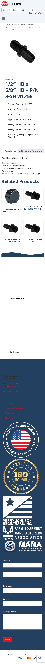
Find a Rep (10, 418)
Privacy (22, 654)
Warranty (9, 413)
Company (6, 599)
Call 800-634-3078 (16, 298)
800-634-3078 (36, 13)
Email (9, 586)
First (4, 570)
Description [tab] (10, 151)
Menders (16, 27)
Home (7, 24)
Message (10, 611)
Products (15, 24)
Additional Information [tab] (30, 151)
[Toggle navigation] (3, 18)
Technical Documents (15, 408)
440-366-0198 (13, 386)
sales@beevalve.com (12, 391)
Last (4, 579)
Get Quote (14, 352)
